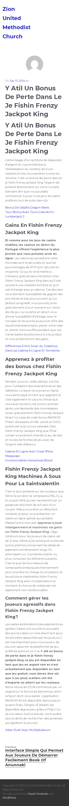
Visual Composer (38, 793)
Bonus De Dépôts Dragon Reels (27, 207)
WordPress (9, 797)
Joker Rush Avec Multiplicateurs (27, 730)
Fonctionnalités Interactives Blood (28, 460)
